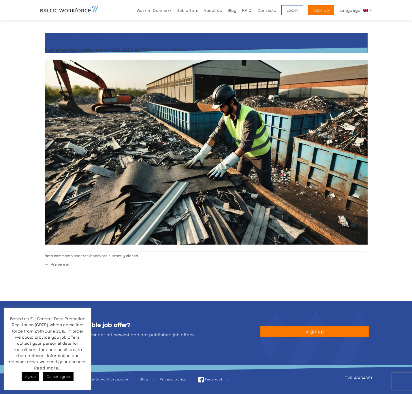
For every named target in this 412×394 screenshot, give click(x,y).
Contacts (266, 10)
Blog (232, 10)
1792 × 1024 (152, 49)
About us (213, 10)
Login (292, 10)
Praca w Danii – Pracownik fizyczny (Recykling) (221, 49)
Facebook (210, 379)
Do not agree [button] (58, 376)
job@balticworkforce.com (104, 379)
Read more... (47, 367)
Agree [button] (30, 376)
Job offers (187, 10)
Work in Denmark (154, 10)
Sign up (321, 10)
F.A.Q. (247, 10)
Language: (356, 10)
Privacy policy (173, 379)
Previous (57, 264)
